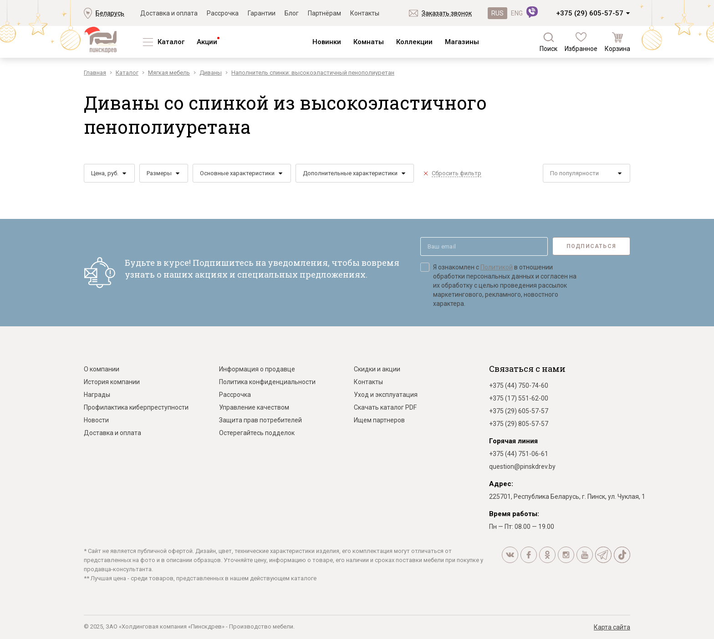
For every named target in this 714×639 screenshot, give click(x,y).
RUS (497, 13)
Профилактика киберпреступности (136, 407)
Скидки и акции (377, 369)
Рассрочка (223, 13)
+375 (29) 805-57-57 (518, 423)
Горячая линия (513, 441)
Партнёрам (324, 13)
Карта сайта (612, 627)
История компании (112, 381)
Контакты (364, 13)
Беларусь (110, 13)
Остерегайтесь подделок (257, 432)
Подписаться (591, 246)
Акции (207, 42)
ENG (517, 13)
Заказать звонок (447, 13)
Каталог (171, 42)
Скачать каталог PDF (385, 407)
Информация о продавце (257, 369)
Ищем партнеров (379, 420)
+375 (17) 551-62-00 (518, 398)
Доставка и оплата (169, 13)
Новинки (326, 42)
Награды (97, 394)
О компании (101, 369)
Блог (292, 13)
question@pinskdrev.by (522, 466)
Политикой (496, 267)
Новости (96, 420)
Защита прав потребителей (260, 420)
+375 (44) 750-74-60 (518, 385)
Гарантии (261, 13)
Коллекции (414, 42)
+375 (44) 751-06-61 (518, 453)
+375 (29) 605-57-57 (589, 13)
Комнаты (368, 42)
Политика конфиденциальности (267, 381)
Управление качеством (254, 407)
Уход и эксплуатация (386, 394)
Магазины (462, 42)
